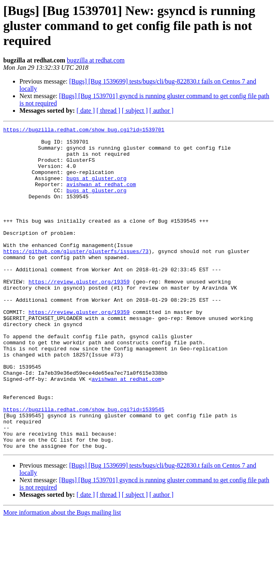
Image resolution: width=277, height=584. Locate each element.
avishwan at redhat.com (101, 196)
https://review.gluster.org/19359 (79, 313)
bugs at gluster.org (96, 189)
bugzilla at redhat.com (96, 60)
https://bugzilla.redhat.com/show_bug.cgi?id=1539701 (83, 130)
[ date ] (86, 110)
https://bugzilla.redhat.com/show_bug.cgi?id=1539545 (83, 466)
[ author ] (161, 110)
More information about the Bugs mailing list (62, 576)
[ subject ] (135, 110)
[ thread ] (108, 110)
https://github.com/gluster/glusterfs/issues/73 (76, 276)
